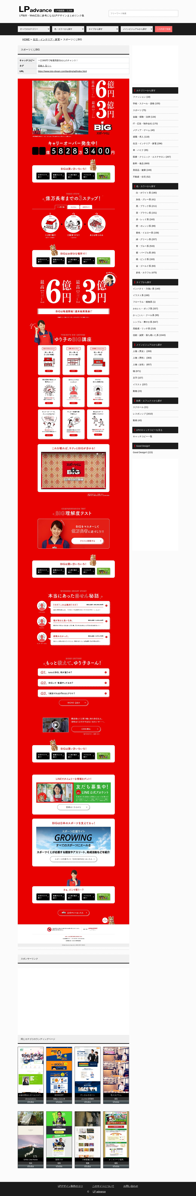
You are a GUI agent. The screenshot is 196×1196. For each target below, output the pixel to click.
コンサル (84, 1098)
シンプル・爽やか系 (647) (145, 322)
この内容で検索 (164, 29)
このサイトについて (103, 1186)
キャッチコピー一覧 (142, 436)
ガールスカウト (30, 1098)
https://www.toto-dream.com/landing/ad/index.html (62, 71)
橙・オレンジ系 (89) (146, 226)
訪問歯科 (91, 1098)
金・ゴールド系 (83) (146, 266)
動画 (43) (137, 420)
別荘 (30, 1163)
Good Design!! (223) (143, 452)
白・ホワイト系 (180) (146, 192)
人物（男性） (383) (142, 358)
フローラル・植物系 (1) (144, 302)
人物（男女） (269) (142, 351)
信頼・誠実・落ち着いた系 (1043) (149, 335)
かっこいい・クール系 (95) (146, 315)
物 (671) (137, 371)
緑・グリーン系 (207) (146, 239)
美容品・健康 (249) (142, 170)
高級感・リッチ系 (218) (144, 328)
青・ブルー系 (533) (145, 246)
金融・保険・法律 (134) (144, 117)
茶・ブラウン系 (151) (146, 213)
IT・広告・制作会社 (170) (145, 123)
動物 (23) (137, 391)
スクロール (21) (140, 407)
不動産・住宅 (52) (141, 177)
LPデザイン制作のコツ (70, 1186)
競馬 (59, 1163)
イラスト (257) (140, 384)
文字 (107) (138, 377)
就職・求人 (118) (141, 137)
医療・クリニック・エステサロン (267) (152, 157)
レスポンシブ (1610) (143, 414)
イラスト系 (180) (141, 295)
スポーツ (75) (139, 110)
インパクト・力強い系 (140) (146, 288)
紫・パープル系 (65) (146, 252)
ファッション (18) (141, 97)
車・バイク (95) (140, 150)
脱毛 (116, 1098)
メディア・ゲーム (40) (144, 130)
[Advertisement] (73, 1001)
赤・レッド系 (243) (145, 219)
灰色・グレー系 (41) (146, 199)
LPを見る (30, 1102)
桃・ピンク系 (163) (145, 259)
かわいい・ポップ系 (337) (145, 308)
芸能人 (41, 66)
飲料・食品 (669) (141, 163)
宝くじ (48, 66)
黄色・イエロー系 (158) (147, 232)
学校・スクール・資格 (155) (146, 103)
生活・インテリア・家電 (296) (147, 143)
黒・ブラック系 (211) (146, 206)
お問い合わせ (130, 1186)
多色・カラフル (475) (146, 272)
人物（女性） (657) (142, 364)
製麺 (87, 1163)
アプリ (60, 1098)
